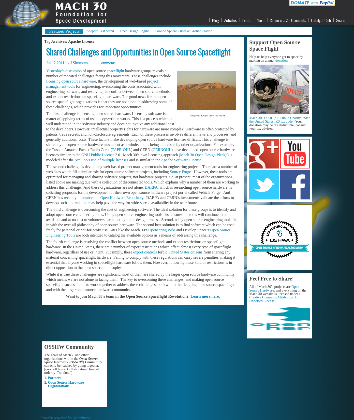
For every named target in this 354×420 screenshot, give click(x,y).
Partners (54, 378)
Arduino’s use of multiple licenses (101, 160)
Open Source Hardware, (274, 288)
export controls (145, 252)
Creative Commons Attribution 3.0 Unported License (273, 299)
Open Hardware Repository (121, 198)
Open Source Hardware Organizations (66, 384)
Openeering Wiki (162, 230)
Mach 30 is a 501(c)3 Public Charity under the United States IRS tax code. (279, 119)
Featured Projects (64, 31)
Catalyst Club (321, 20)
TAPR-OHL (121, 150)
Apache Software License (181, 160)
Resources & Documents (288, 20)
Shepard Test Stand (100, 31)
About (260, 20)
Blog (215, 20)
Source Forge (180, 172)
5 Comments (106, 63)
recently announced (79, 198)
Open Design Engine (134, 31)
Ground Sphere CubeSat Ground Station (183, 31)
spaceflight (115, 71)
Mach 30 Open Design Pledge (203, 155)
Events (246, 20)
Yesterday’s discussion (64, 71)
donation (281, 60)
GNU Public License (97, 155)
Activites (230, 20)
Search (341, 20)
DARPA (151, 187)
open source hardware (78, 81)
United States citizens (185, 252)
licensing (53, 81)
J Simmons (79, 63)
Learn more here (205, 296)
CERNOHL (162, 150)
